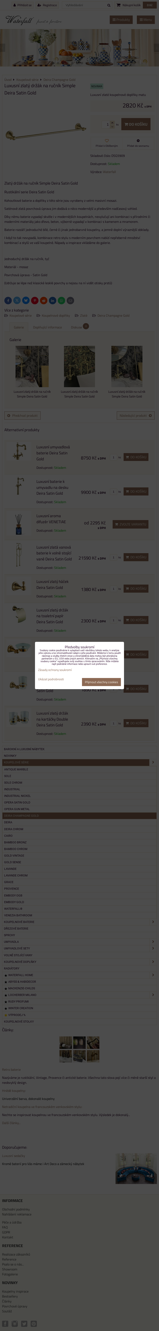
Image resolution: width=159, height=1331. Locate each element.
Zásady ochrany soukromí (55, 669)
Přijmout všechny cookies (101, 682)
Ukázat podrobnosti (51, 679)
